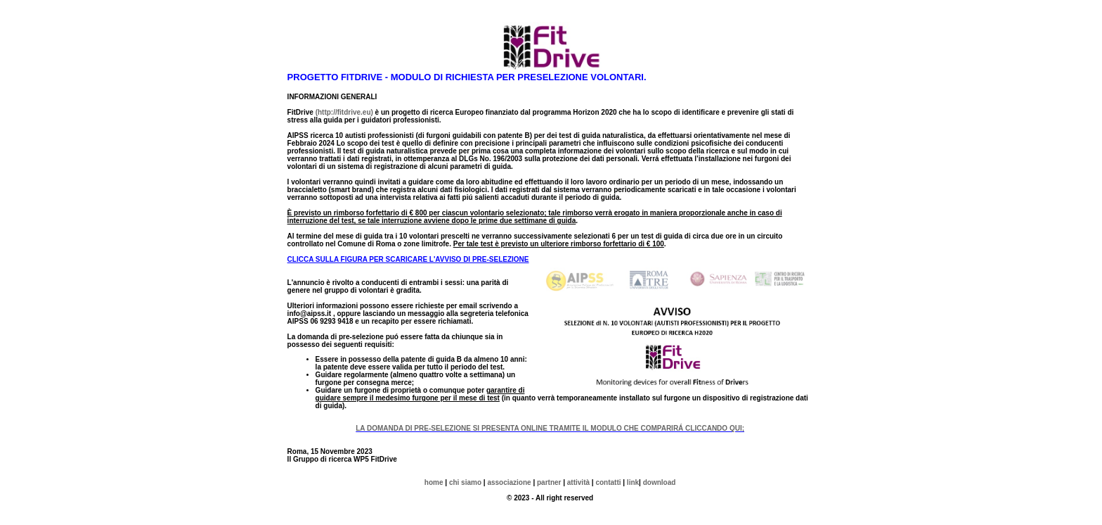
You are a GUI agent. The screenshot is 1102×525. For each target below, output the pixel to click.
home (433, 482)
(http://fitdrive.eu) (344, 112)
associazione (509, 482)
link (632, 482)
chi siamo (464, 482)
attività (578, 482)
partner (549, 482)
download (659, 482)
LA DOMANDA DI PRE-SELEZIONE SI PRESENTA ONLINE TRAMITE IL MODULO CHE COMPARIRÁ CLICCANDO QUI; (550, 428)
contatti (608, 482)
